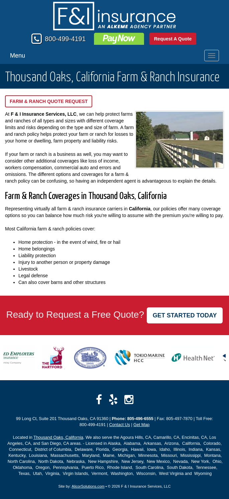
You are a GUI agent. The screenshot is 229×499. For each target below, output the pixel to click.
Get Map (141, 424)
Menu (17, 55)
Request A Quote (173, 38)
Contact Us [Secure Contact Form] (119, 424)
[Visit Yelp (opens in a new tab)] (113, 400)
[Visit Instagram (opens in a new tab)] (129, 400)
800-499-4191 (65, 38)
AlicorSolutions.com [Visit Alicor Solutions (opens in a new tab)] (88, 486)
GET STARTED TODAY (185, 315)
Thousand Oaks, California (58, 437)
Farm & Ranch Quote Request (49, 101)
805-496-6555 (140, 418)
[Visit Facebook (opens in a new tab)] (99, 400)
